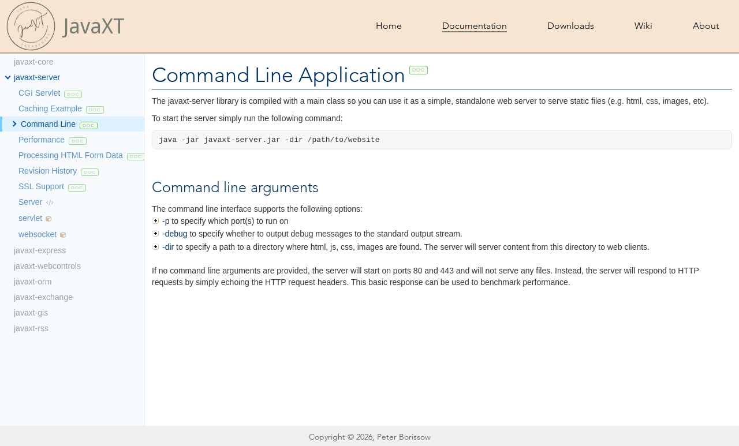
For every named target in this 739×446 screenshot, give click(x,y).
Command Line (48, 124)
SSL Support (41, 186)
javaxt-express (40, 250)
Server (30, 202)
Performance (41, 139)
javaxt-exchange (43, 297)
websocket (37, 234)
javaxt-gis (31, 312)
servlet (30, 218)
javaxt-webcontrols (47, 266)
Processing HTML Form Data (70, 155)
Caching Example (50, 108)
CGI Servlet (39, 93)
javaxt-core (33, 61)
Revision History (47, 170)
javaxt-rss (31, 328)
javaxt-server (37, 77)
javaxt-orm (32, 281)
